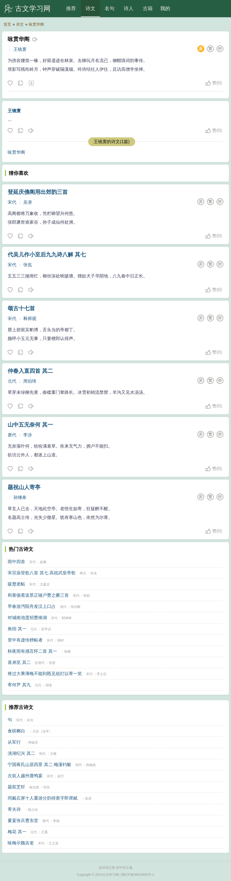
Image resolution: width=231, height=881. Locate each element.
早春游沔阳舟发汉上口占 (32, 606)
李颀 (56, 821)
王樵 (53, 754)
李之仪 (101, 674)
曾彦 (52, 663)
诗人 (129, 8)
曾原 (88, 798)
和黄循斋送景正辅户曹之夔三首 (38, 595)
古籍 (148, 8)
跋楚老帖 (16, 584)
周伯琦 (29, 381)
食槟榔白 (16, 731)
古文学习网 (33, 8)
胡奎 (49, 685)
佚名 (93, 573)
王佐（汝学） (42, 731)
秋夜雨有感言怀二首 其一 (32, 651)
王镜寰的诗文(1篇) (112, 141)
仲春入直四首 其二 (30, 371)
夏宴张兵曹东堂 (23, 820)
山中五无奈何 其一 (30, 425)
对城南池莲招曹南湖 (27, 617)
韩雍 (67, 652)
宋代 (12, 202)
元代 (12, 381)
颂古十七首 (21, 308)
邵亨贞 (46, 629)
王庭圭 (45, 584)
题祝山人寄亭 (24, 487)
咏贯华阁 (36, 24)
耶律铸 (67, 618)
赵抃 (60, 776)
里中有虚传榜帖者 (25, 640)
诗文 (90, 8)
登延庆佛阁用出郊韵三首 (38, 192)
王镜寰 (19, 49)
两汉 (83, 573)
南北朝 (34, 787)
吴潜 (27, 202)
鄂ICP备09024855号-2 (138, 875)
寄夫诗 (14, 809)
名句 (109, 8)
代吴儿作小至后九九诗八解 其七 (47, 255)
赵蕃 (43, 562)
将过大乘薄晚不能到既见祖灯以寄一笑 (45, 673)
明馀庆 (33, 742)
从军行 (14, 742)
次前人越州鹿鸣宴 (25, 775)
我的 (165, 8)
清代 (63, 607)
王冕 (44, 832)
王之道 (53, 843)
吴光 (30, 720)
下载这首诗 (31, 83)
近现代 (40, 663)
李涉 (27, 435)
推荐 (71, 8)
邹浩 (46, 787)
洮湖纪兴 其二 (21, 753)
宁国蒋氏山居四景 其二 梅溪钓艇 (39, 764)
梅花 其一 (17, 831)
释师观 (29, 318)
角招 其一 (17, 628)
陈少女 (33, 810)
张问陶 (75, 607)
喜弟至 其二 (19, 662)
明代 (42, 754)
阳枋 (87, 596)
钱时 (60, 640)
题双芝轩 (16, 787)
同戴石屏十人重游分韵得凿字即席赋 (43, 798)
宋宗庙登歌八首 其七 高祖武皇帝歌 (42, 572)
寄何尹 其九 (19, 684)
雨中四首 (16, 561)
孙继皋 (19, 497)
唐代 (12, 435)
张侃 (27, 264)
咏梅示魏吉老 (21, 843)
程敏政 (91, 765)
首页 (7, 24)
